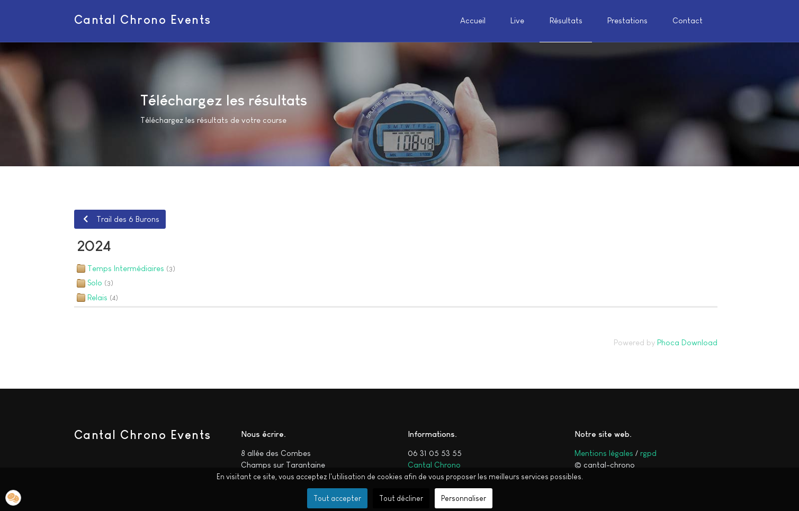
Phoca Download (687, 342)
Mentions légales (603, 453)
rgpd (648, 453)
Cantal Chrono (434, 464)
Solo (94, 282)
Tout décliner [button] (401, 498)
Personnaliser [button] (463, 498)
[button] (13, 498)
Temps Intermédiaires (125, 268)
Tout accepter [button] (337, 498)
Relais (97, 297)
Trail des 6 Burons (119, 218)
